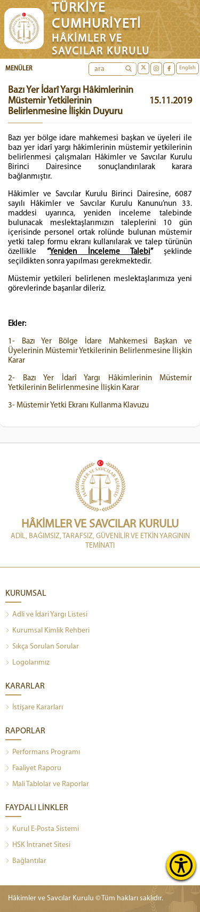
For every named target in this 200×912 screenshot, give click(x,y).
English (187, 68)
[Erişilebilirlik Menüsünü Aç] (181, 865)
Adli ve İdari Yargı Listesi (46, 615)
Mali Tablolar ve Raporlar (47, 785)
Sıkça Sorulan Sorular (42, 647)
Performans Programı (42, 753)
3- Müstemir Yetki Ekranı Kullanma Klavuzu (78, 406)
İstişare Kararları (34, 708)
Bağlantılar (25, 861)
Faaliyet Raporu (33, 769)
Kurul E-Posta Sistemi (42, 829)
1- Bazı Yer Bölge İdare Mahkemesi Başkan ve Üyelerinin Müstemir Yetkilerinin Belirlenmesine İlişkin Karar (100, 351)
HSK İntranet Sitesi (37, 845)
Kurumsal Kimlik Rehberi (47, 631)
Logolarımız (27, 663)
